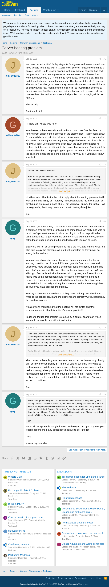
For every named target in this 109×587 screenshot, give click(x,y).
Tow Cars (12, 499)
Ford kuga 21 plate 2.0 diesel (23, 490)
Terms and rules (65, 578)
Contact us (50, 578)
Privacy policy (81, 578)
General (12, 539)
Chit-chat (12, 485)
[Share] (100, 59)
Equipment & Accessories (73, 549)
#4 (105, 221)
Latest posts (64, 471)
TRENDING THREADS (17, 471)
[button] (58, 10)
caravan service (16, 530)
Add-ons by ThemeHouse (79, 584)
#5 (105, 327)
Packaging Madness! (19, 555)
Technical (12, 512)
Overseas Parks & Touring (74, 482)
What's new (49, 10)
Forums (34, 10)
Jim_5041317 (10, 53)
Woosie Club (15, 476)
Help (92, 578)
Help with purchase (72, 498)
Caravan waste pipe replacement (25, 517)
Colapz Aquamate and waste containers (83, 543)
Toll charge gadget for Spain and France (83, 476)
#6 (105, 394)
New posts (6, 15)
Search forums (31, 15)
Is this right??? (16, 503)
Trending (18, 15)
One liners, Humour (18, 544)
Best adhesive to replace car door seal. (82, 533)
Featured (20, 10)
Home (7, 10)
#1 (105, 59)
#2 (105, 118)
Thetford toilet (69, 487)
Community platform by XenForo (44, 584)
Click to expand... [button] (66, 191)
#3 (105, 164)
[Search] (104, 10)
